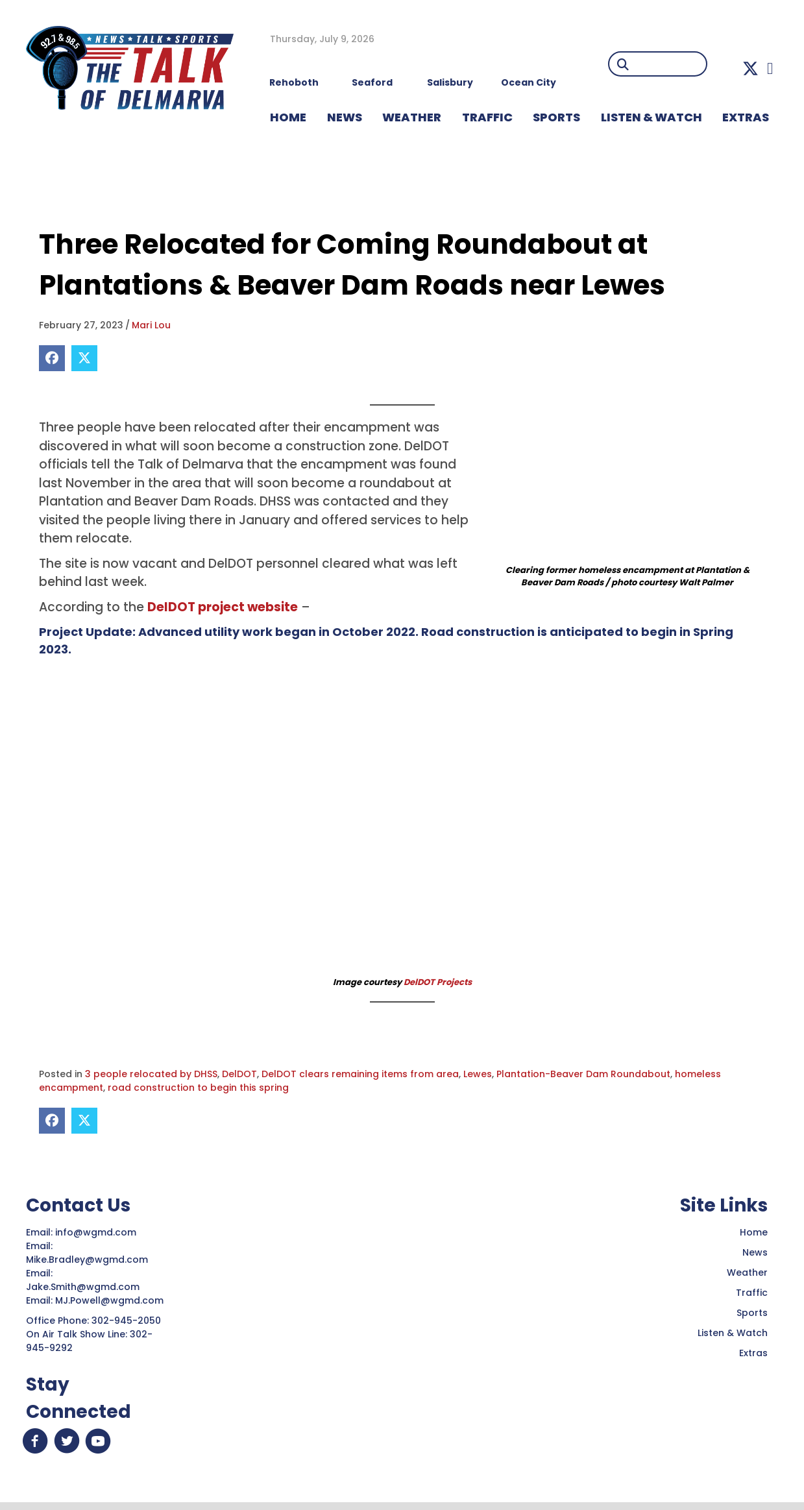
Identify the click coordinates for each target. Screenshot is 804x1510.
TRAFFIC (487, 117)
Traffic (752, 1292)
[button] (750, 68)
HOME (288, 117)
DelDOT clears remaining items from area (360, 1073)
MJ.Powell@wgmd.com (112, 1300)
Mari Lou (151, 325)
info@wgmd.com (97, 1232)
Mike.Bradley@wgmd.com (87, 1259)
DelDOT (239, 1073)
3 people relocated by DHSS (151, 1073)
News (755, 1252)
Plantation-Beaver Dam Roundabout (583, 1073)
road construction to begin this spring (198, 1087)
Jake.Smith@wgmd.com (84, 1286)
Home (754, 1232)
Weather (747, 1272)
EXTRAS (745, 117)
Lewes (477, 1073)
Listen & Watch (733, 1332)
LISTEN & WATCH (651, 117)
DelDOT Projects (438, 982)
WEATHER (411, 117)
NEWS (344, 117)
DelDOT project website (222, 607)
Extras (753, 1352)
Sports (556, 117)
